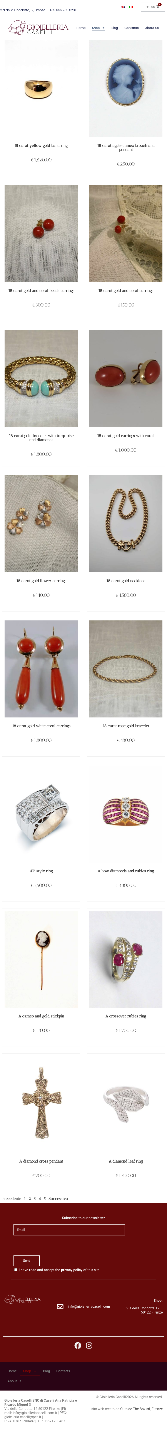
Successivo (58, 1198)
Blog (115, 28)
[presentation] (46, 1245)
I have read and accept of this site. (59, 1270)
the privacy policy (68, 1270)
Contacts (131, 28)
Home (81, 28)
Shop (98, 27)
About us (152, 28)
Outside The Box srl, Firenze (141, 1409)
